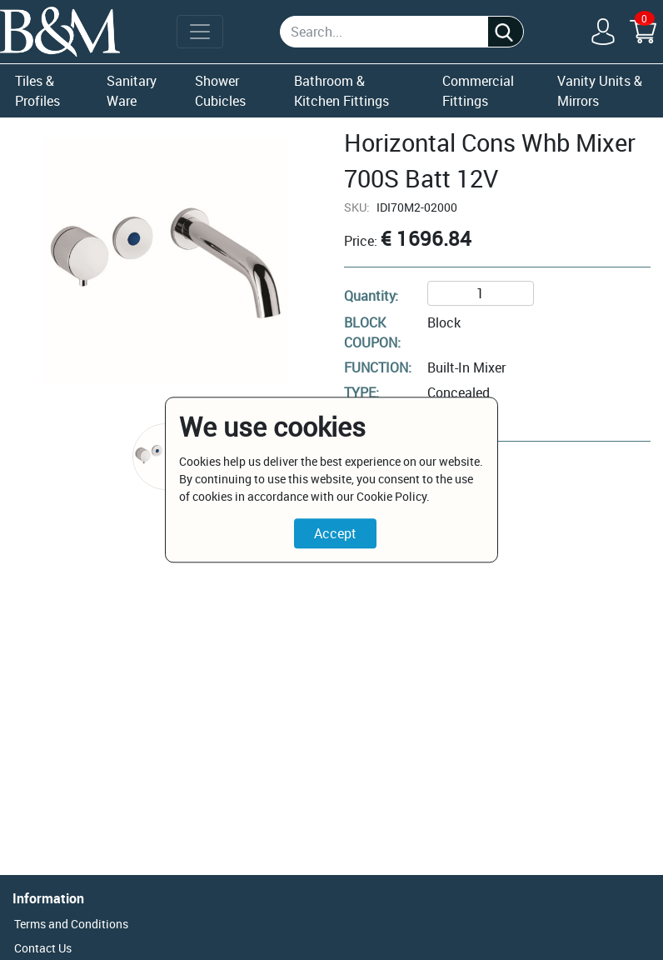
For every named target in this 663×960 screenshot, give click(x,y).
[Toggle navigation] (200, 31)
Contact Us (43, 948)
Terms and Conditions (71, 924)
